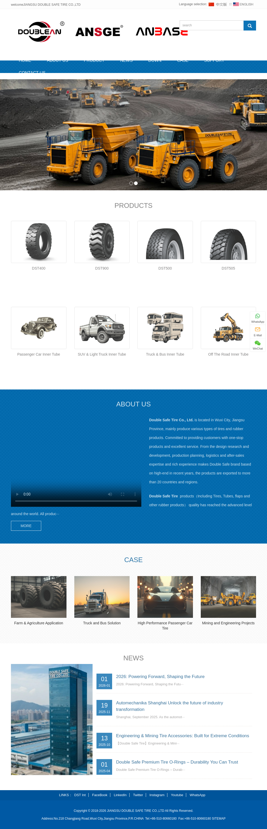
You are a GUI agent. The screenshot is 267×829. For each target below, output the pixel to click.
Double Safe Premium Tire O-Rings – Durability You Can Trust (177, 810)
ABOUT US (57, 60)
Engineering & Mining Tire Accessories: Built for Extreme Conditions (182, 784)
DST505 (228, 321)
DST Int (80, 795)
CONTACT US (32, 73)
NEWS (126, 60)
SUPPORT (214, 60)
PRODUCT (94, 60)
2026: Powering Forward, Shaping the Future (160, 724)
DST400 (38, 321)
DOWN (155, 60)
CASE (183, 60)
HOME (25, 60)
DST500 (165, 321)
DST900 (101, 321)
